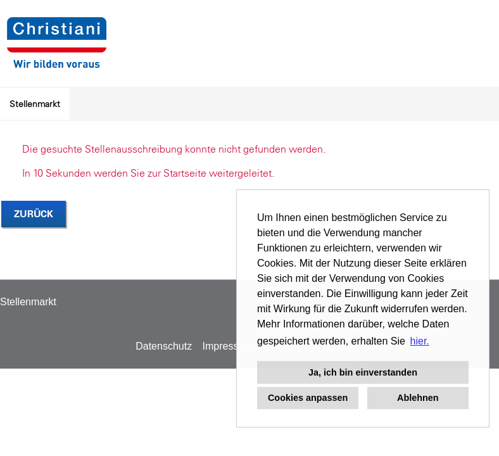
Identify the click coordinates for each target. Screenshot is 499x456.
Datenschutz (164, 346)
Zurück (33, 214)
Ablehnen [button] (418, 398)
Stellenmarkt (34, 104)
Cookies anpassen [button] (308, 398)
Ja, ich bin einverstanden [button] (362, 372)
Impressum (228, 346)
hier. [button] (419, 341)
